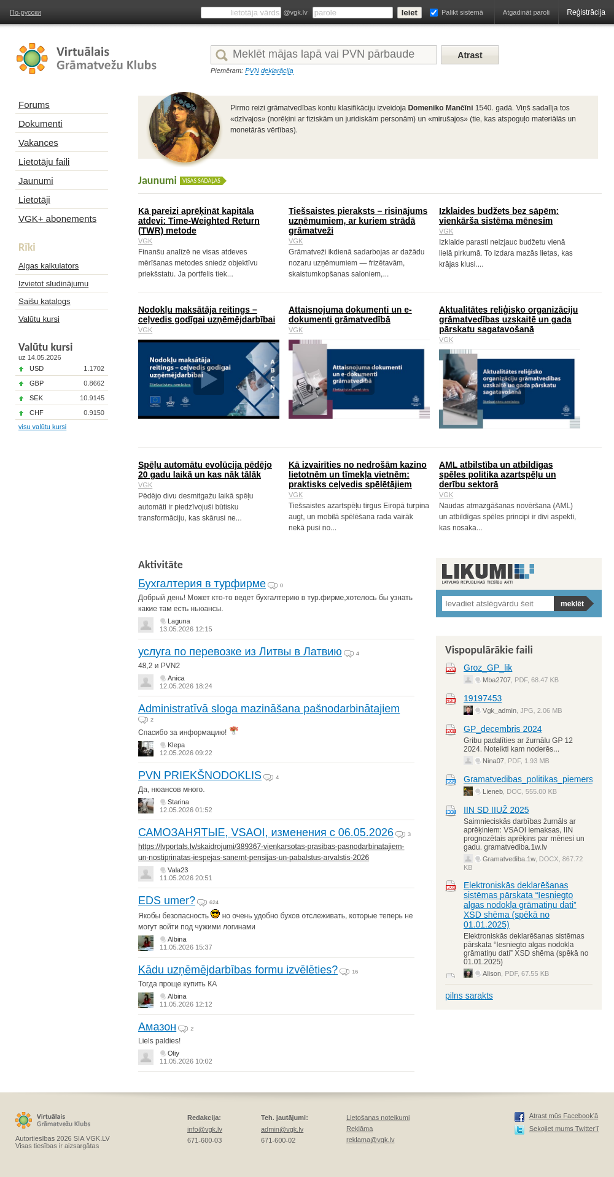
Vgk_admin (499, 710)
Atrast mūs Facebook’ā (564, 1115)
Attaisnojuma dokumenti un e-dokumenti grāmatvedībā (350, 314)
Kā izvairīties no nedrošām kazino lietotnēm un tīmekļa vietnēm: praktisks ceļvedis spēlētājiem (358, 474)
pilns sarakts (469, 995)
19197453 (483, 698)
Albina (177, 939)
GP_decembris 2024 (503, 729)
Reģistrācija (586, 12)
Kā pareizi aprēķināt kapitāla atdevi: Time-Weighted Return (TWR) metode (199, 220)
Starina (178, 802)
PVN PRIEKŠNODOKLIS (200, 775)
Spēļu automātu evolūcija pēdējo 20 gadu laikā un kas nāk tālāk (205, 469)
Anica (176, 678)
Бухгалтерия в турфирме (202, 583)
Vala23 (178, 870)
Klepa (176, 744)
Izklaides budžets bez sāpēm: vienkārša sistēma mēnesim (499, 216)
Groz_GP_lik (488, 667)
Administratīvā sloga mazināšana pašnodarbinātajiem (269, 709)
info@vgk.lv (204, 1129)
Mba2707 (497, 680)
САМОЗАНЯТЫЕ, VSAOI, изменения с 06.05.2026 (266, 832)
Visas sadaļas (201, 181)
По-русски (25, 12)
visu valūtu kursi (42, 426)
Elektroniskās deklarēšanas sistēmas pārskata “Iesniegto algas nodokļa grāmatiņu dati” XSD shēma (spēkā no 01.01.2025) (520, 904)
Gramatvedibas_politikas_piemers (528, 779)
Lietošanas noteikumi (378, 1117)
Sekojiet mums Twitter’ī (564, 1128)
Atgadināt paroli (526, 12)
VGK (145, 241)
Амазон (157, 1027)
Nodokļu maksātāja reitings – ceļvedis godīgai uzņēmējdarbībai (206, 314)
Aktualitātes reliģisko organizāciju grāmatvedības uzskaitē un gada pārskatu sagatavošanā (508, 319)
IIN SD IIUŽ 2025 (496, 810)
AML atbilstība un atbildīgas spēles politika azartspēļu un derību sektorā (497, 474)
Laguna (179, 621)
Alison (492, 973)
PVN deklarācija (269, 70)
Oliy (173, 1053)
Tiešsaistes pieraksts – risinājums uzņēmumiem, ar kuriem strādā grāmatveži (358, 220)
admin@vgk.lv (282, 1129)
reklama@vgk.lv (370, 1139)
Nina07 (493, 760)
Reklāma (359, 1128)
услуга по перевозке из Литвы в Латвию (240, 652)
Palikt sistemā (462, 12)
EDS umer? (166, 900)
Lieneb (493, 791)
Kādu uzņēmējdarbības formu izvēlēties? (238, 970)
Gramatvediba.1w (509, 859)
